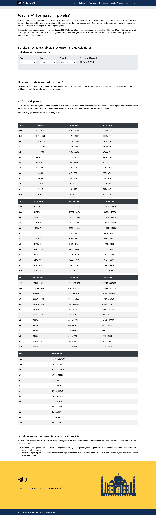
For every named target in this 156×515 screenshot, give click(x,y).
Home (75, 3)
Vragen (120, 3)
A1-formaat (25, 3)
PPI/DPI (63, 58)
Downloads (103, 3)
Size (21, 58)
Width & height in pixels (89, 58)
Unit (41, 58)
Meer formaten (130, 3)
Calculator (83, 3)
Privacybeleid (35, 512)
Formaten (92, 3)
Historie (113, 3)
